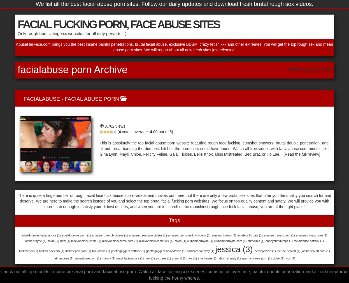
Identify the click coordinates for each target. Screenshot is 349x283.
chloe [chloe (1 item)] (180, 241)
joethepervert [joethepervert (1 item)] (265, 251)
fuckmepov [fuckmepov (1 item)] (28, 251)
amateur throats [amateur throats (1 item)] (250, 235)
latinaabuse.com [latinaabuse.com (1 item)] (88, 258)
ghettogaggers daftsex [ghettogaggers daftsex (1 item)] (128, 251)
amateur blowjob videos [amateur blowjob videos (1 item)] (110, 235)
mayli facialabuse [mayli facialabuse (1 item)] (130, 258)
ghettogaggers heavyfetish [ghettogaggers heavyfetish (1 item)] (166, 251)
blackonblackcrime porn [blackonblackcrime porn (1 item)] (120, 241)
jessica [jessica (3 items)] (234, 249)
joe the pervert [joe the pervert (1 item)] (288, 251)
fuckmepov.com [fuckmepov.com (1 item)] (51, 251)
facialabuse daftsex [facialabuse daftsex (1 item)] (309, 241)
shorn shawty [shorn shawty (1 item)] (230, 258)
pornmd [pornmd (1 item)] (179, 258)
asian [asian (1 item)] (53, 241)
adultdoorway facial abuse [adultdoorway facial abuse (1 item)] (41, 235)
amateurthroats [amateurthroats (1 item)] (224, 235)
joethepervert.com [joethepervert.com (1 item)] (315, 251)
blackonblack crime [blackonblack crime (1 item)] (86, 241)
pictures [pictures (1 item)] (163, 258)
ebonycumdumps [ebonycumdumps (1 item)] (279, 241)
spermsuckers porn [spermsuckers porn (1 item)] (257, 258)
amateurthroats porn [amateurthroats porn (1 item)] (311, 235)
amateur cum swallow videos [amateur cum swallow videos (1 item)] (189, 235)
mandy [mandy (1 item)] (108, 258)
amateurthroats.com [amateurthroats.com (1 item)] (279, 235)
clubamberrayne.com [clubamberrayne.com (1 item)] (230, 241)
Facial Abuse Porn (92, 99)
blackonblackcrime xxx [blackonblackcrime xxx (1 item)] (156, 241)
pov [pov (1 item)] (192, 258)
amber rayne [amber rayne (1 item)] (35, 241)
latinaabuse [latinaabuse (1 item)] (64, 258)
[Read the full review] (301, 154)
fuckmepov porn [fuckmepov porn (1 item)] (78, 251)
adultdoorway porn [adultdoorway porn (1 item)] (76, 235)
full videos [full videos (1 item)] (101, 251)
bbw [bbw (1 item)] (65, 241)
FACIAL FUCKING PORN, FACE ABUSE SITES (119, 24)
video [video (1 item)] (278, 258)
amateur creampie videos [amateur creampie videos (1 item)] (148, 235)
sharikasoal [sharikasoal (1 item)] (208, 258)
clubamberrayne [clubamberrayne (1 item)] (200, 241)
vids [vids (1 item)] (290, 258)
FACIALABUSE (42, 99)
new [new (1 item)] (150, 258)
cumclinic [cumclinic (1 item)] (256, 241)
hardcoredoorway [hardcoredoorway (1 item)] (200, 251)
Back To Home (310, 70)
